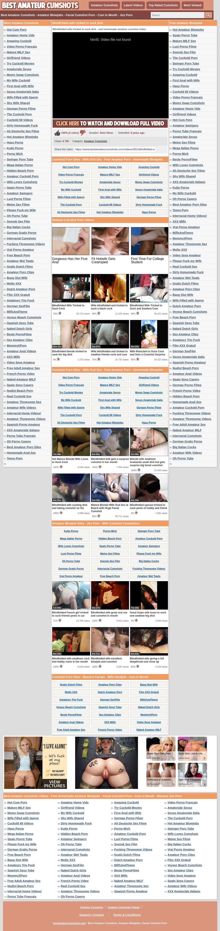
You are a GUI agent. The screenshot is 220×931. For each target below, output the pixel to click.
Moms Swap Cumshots (23, 74)
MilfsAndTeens (17, 311)
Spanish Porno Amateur (23, 424)
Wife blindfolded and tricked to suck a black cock (109, 307)
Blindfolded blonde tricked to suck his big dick (69, 353)
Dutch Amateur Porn (21, 289)
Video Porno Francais (22, 46)
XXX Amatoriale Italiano (23, 430)
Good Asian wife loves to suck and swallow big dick (148, 614)
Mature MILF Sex (18, 52)
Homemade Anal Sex (21, 452)
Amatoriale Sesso (19, 69)
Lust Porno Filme (19, 199)
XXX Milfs (13, 357)
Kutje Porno (15, 148)
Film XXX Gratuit (18, 294)
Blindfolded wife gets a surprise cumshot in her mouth (110, 461)
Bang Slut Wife (17, 278)
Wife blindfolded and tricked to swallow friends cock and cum (109, 353)
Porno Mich (15, 153)
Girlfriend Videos (19, 58)
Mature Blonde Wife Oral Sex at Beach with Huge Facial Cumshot (109, 508)
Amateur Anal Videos (21, 351)
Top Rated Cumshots (163, 5)
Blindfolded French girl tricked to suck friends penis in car (70, 614)
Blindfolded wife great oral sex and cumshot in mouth (109, 614)
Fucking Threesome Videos (26, 244)
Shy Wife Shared (18, 103)
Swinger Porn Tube (20, 159)
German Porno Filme (21, 108)
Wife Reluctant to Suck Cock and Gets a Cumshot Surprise (147, 353)
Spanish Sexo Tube (20, 323)
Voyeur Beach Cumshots (24, 317)
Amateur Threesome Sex (24, 402)
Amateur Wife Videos (21, 407)
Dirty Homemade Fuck (22, 125)
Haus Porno (15, 142)
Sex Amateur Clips (20, 340)
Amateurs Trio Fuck (20, 300)
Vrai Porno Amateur (20, 249)
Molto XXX (14, 283)
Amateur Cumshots (104, 5)
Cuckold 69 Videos (20, 120)
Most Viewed (193, 5)
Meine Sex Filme (18, 204)
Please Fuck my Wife (21, 210)
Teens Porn (15, 458)
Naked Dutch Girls (19, 328)
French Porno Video (21, 373)
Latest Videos (133, 5)
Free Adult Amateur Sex (23, 368)
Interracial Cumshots (21, 238)
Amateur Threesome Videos (26, 419)
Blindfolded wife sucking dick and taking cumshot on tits (69, 507)
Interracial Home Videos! (24, 413)
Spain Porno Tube (19, 187)
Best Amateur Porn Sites (24, 447)
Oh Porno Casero (19, 441)
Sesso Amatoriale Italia (23, 91)
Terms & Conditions (127, 915)
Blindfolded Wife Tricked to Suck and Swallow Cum (146, 307)
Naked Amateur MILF (21, 379)
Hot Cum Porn (17, 29)
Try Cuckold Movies (20, 63)
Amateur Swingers (20, 193)
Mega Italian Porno (20, 165)
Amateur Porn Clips (20, 272)
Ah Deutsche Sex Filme (23, 131)
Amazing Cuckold (19, 41)
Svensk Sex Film (18, 221)
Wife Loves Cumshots (22, 182)
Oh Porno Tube (17, 215)
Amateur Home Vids (21, 35)
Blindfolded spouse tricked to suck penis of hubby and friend (148, 507)
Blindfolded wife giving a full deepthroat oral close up (147, 660)
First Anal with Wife (20, 86)
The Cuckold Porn (19, 114)
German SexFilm (18, 306)
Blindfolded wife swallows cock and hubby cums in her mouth (71, 660)
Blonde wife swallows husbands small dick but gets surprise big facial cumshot (147, 462)
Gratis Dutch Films (20, 266)
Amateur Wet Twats (20, 261)
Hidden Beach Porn (20, 170)
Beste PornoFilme (19, 334)
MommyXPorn (17, 345)
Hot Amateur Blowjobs (22, 137)
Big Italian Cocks (19, 227)
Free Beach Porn (18, 255)
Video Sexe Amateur (21, 362)
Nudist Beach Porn (20, 390)
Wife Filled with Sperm (22, 97)
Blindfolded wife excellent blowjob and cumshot (106, 660)
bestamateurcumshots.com (69, 923)
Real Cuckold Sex (19, 396)
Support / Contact (91, 915)
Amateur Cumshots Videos (124, 907)
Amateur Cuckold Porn (23, 176)
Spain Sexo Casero (20, 385)
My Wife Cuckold (18, 80)
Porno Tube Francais (21, 436)
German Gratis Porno (22, 232)
